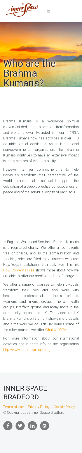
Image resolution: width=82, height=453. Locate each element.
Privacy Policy (39, 407)
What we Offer (56, 330)
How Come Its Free (18, 270)
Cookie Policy (64, 407)
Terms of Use (13, 407)
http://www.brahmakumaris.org (27, 350)
